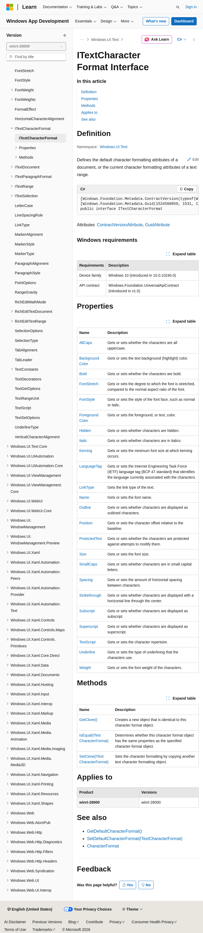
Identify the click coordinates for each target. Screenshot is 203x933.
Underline (87, 652)
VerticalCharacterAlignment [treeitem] (37, 437)
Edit (193, 159)
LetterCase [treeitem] (24, 206)
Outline (85, 507)
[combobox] (36, 46)
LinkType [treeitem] (22, 225)
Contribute (94, 922)
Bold (83, 374)
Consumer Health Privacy (153, 922)
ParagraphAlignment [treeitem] (32, 263)
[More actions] (194, 39)
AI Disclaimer (15, 922)
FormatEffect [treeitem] (25, 109)
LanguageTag (90, 466)
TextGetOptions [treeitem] (27, 389)
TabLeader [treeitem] (23, 360)
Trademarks (42, 929)
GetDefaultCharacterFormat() (114, 831)
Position (86, 523)
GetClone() (88, 720)
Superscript (88, 626)
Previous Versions (47, 922)
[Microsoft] (9, 7)
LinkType (86, 487)
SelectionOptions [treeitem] (29, 331)
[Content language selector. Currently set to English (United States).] (29, 909)
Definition (88, 92)
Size (82, 554)
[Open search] (178, 7)
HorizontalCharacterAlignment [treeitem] (39, 119)
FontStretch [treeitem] (24, 71)
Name (84, 497)
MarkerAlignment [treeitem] (29, 234)
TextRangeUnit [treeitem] (27, 398)
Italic (83, 441)
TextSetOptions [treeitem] (27, 418)
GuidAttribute (157, 225)
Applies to (89, 112)
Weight (85, 668)
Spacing (86, 580)
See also (88, 119)
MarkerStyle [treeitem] (25, 244)
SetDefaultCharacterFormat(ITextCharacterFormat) (134, 838)
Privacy (115, 922)
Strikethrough (90, 595)
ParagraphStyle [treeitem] (27, 273)
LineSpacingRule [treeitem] (29, 215)
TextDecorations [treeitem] (28, 379)
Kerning (85, 451)
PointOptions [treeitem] (25, 283)
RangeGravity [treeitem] (26, 292)
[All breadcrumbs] (81, 39)
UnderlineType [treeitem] (27, 427)
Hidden (85, 430)
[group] (138, 204)
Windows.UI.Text (105, 39)
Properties (89, 99)
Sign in (191, 7)
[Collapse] (64, 35)
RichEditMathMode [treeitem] (30, 302)
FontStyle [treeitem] (22, 80)
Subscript (87, 611)
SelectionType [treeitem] (26, 340)
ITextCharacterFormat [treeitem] (38, 138)
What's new (156, 21)
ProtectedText (90, 538)
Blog (72, 922)
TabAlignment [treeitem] (26, 350)
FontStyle (87, 399)
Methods (88, 105)
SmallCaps (88, 564)
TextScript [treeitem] (23, 408)
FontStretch (88, 384)
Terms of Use (15, 929)
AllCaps (85, 343)
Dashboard (183, 21)
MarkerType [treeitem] (24, 254)
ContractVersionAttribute (120, 225)
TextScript (87, 642)
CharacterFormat (103, 846)
